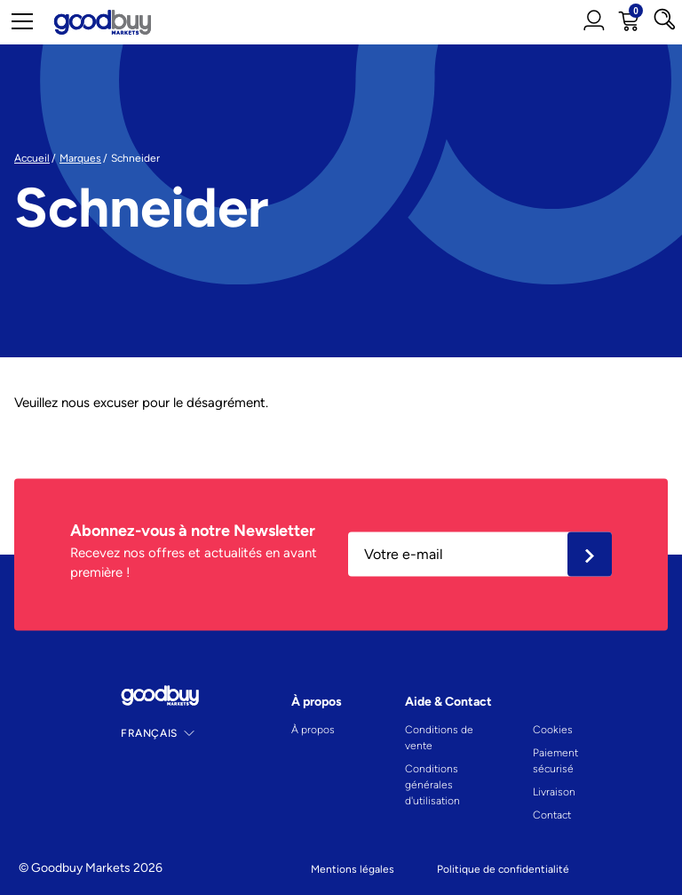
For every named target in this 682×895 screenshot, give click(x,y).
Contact (552, 815)
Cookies (553, 729)
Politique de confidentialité (503, 869)
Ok (589, 554)
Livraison (554, 792)
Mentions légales (352, 869)
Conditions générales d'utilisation (432, 785)
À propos (313, 729)
